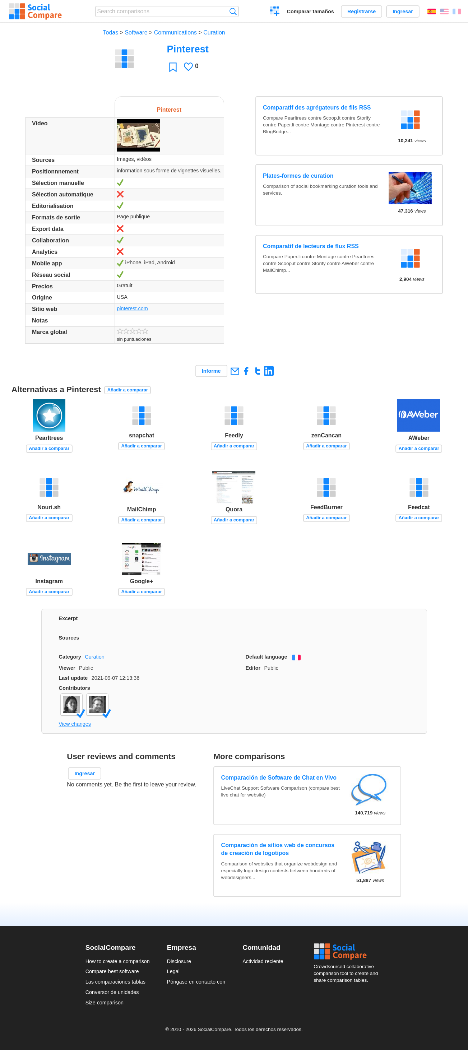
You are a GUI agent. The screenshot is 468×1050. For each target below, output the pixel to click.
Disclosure (179, 961)
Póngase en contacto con (196, 982)
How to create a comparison (117, 961)
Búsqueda (233, 11)
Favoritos (173, 67)
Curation (214, 32)
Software (136, 32)
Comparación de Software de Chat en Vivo (279, 778)
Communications (175, 32)
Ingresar (403, 11)
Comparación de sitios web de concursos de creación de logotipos (278, 849)
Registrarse (361, 11)
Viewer (67, 668)
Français (457, 11)
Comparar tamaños (310, 11)
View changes (75, 724)
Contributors (74, 688)
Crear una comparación (275, 12)
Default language (266, 657)
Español (431, 11)
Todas (111, 32)
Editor (253, 668)
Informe (211, 371)
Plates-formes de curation (298, 176)
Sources (69, 638)
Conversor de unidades (112, 992)
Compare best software (112, 971)
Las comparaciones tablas (115, 982)
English (444, 11)
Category (70, 657)
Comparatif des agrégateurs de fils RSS (317, 107)
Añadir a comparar (127, 389)
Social (348, 951)
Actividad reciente (262, 961)
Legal (173, 971)
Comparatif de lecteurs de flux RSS (311, 246)
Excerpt (68, 618)
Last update (73, 678)
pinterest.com (132, 308)
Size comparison (104, 1002)
